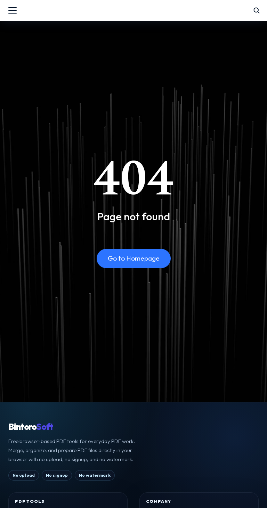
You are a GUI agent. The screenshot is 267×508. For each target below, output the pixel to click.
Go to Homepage (134, 258)
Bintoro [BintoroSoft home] (30, 427)
